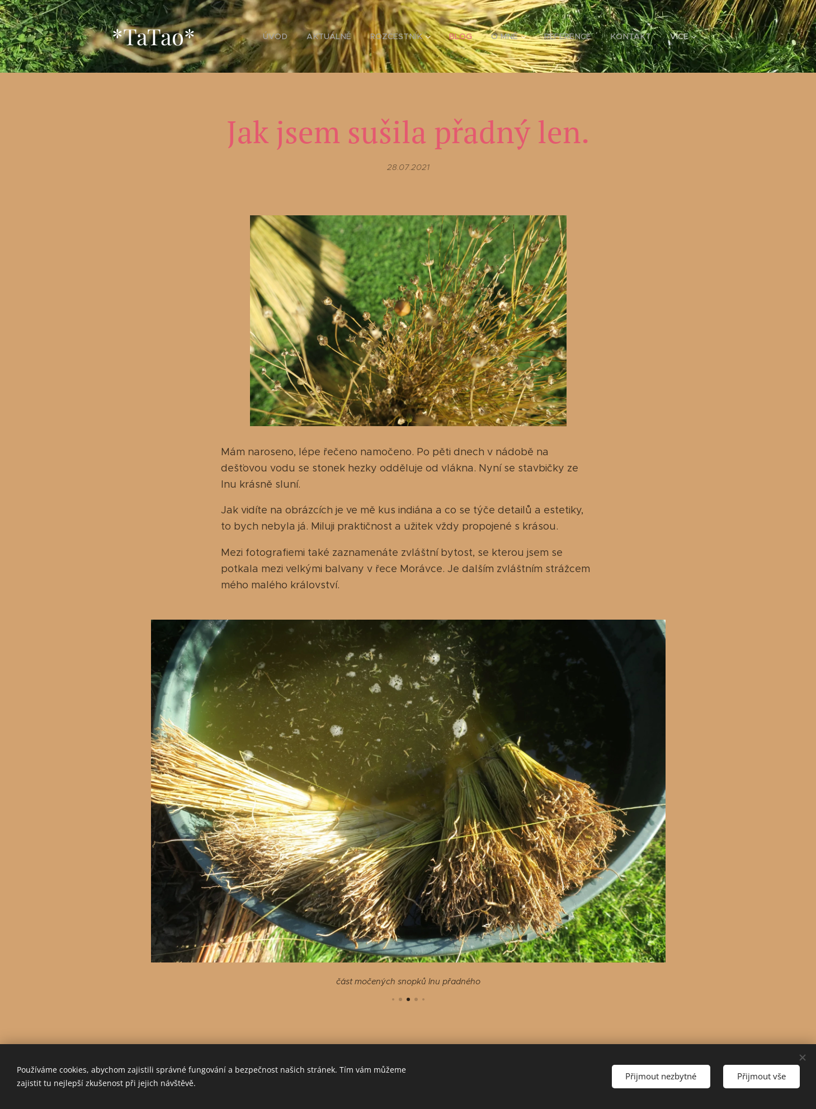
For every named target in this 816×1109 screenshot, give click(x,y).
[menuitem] (287, 36)
